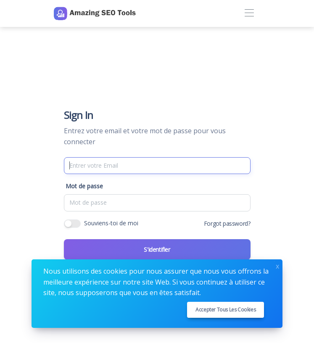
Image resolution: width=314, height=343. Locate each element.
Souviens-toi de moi (111, 223)
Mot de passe (84, 186)
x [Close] (277, 265)
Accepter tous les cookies (225, 309)
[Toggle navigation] (249, 13)
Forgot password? (227, 223)
